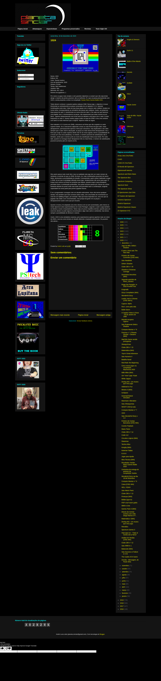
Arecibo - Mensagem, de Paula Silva (130, 561)
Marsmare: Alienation (129, 401)
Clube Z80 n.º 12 (127, 543)
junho (124, 581)
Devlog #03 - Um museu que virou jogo (130, 383)
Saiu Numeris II (127, 356)
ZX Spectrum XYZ (124, 211)
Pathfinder (130, 137)
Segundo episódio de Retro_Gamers (129, 280)
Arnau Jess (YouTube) (125, 156)
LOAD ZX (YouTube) (125, 163)
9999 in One (126, 506)
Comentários (23, 79)
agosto (124, 575)
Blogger (102, 634)
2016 (122, 609)
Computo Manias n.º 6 (129, 481)
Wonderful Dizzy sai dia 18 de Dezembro (130, 477)
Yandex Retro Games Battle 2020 (92, 100)
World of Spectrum (124, 203)
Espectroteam (52, 29)
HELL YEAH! (126, 487)
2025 (122, 225)
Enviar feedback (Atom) (84, 321)
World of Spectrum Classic (127, 207)
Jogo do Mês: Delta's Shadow (129, 246)
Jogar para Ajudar (128, 456)
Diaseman (125, 441)
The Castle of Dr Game (130, 557)
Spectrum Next (123, 185)
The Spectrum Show (125, 189)
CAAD (120, 159)
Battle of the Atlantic (134, 61)
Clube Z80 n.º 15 (127, 347)
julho (124, 578)
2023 (122, 231)
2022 (122, 234)
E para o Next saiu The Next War (130, 251)
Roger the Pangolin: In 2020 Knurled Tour (129, 285)
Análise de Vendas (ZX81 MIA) (128, 539)
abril (123, 587)
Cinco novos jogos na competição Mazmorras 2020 (129, 367)
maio (124, 584)
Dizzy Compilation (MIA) (130, 292)
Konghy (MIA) (126, 447)
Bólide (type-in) (127, 500)
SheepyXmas (126, 344)
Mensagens (23, 75)
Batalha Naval (126, 359)
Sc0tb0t (129, 83)
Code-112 (125, 435)
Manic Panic (126, 429)
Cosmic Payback (127, 426)
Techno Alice (126, 444)
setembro (125, 572)
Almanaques (37, 29)
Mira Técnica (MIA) (128, 460)
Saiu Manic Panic (128, 490)
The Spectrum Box (124, 178)
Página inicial (23, 29)
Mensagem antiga (103, 315)
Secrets (129, 72)
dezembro (125, 243)
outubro (125, 569)
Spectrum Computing (125, 181)
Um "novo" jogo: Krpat (129, 375)
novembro (125, 565)
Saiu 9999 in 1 (127, 546)
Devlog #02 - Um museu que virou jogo (130, 523)
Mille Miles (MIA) (127, 372)
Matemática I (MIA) (128, 519)
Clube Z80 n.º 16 (127, 267)
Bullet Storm (126, 310)
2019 (122, 600)
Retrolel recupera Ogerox (127, 320)
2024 (122, 228)
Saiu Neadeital (127, 260)
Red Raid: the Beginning (130, 363)
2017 (122, 606)
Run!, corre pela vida (129, 307)
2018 (122, 603)
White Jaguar (126, 379)
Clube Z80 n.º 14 (127, 432)
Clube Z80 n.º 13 (127, 493)
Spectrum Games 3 (128, 530)
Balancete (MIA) (127, 549)
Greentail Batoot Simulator (127, 397)
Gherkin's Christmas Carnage (129, 270)
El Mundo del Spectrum (126, 167)
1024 (123, 413)
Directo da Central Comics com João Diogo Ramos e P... (129, 514)
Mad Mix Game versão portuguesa (129, 340)
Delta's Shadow (127, 264)
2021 (122, 237)
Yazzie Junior (131, 105)
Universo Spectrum (124, 200)
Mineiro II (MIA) (127, 390)
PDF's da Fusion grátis (129, 503)
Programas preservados (71, 29)
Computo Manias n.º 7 (129, 410)
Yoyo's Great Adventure (130, 353)
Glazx (129, 94)
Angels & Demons (133, 39)
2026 (122, 222)
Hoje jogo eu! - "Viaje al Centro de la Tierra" (130, 534)
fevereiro (125, 593)
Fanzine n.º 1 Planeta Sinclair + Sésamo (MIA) (129, 334)
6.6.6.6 (124, 453)
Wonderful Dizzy (127, 295)
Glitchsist (130, 126)
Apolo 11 (130, 50)
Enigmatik (125, 289)
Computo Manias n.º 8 (129, 329)
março (124, 590)
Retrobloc (125, 527)
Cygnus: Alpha (127, 304)
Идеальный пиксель (125, 170)
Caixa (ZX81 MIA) (128, 484)
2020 (122, 240)
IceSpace (125, 393)
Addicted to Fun (127, 387)
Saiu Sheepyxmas (128, 404)
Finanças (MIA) (127, 496)
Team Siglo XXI (101, 29)
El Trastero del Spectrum (126, 196)
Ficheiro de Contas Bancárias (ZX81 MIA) (130, 422)
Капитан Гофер (127, 450)
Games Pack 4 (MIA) (129, 509)
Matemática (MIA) (128, 350)
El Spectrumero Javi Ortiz (126, 192)
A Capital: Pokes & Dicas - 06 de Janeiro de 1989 (130, 314)
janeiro (124, 596)
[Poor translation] (8, 648)
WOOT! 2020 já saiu (129, 407)
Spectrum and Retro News (127, 174)
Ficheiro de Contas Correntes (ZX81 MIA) (130, 256)
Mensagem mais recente (60, 315)
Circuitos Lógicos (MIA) (130, 438)
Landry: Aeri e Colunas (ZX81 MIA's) (129, 299)
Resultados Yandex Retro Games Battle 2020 (129, 464)
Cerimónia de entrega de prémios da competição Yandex (130, 471)
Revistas (88, 29)
